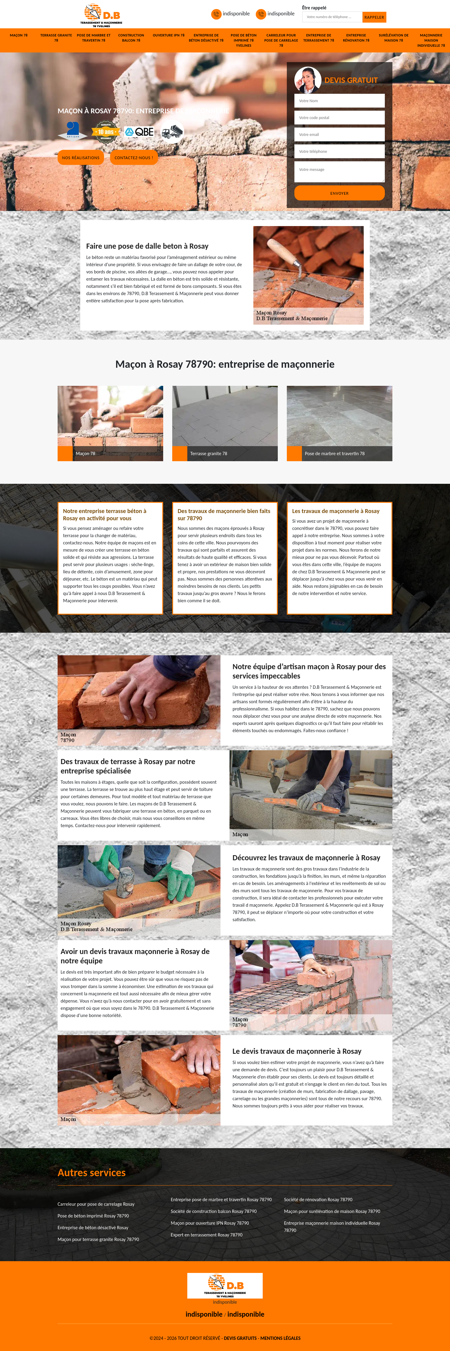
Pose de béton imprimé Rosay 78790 (93, 1216)
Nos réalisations (81, 157)
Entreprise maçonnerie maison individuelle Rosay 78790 (332, 1226)
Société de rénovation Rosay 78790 (318, 1199)
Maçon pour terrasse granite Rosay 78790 (98, 1239)
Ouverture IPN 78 (169, 35)
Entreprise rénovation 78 (356, 38)
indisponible (230, 13)
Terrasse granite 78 (56, 38)
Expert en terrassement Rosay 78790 (206, 1235)
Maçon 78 (19, 35)
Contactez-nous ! (134, 157)
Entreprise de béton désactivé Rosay (93, 1227)
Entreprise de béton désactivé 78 (206, 38)
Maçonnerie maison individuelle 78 (431, 40)
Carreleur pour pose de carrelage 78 (281, 40)
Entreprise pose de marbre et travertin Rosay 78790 (221, 1199)
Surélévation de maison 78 (394, 38)
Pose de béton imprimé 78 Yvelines (244, 40)
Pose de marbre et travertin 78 (94, 38)
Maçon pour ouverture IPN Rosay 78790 (210, 1223)
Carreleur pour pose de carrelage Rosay (96, 1204)
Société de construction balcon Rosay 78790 (214, 1211)
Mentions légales (280, 1338)
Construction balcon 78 (131, 38)
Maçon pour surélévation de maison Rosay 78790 (332, 1211)
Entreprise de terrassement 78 (318, 38)
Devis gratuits (240, 1338)
